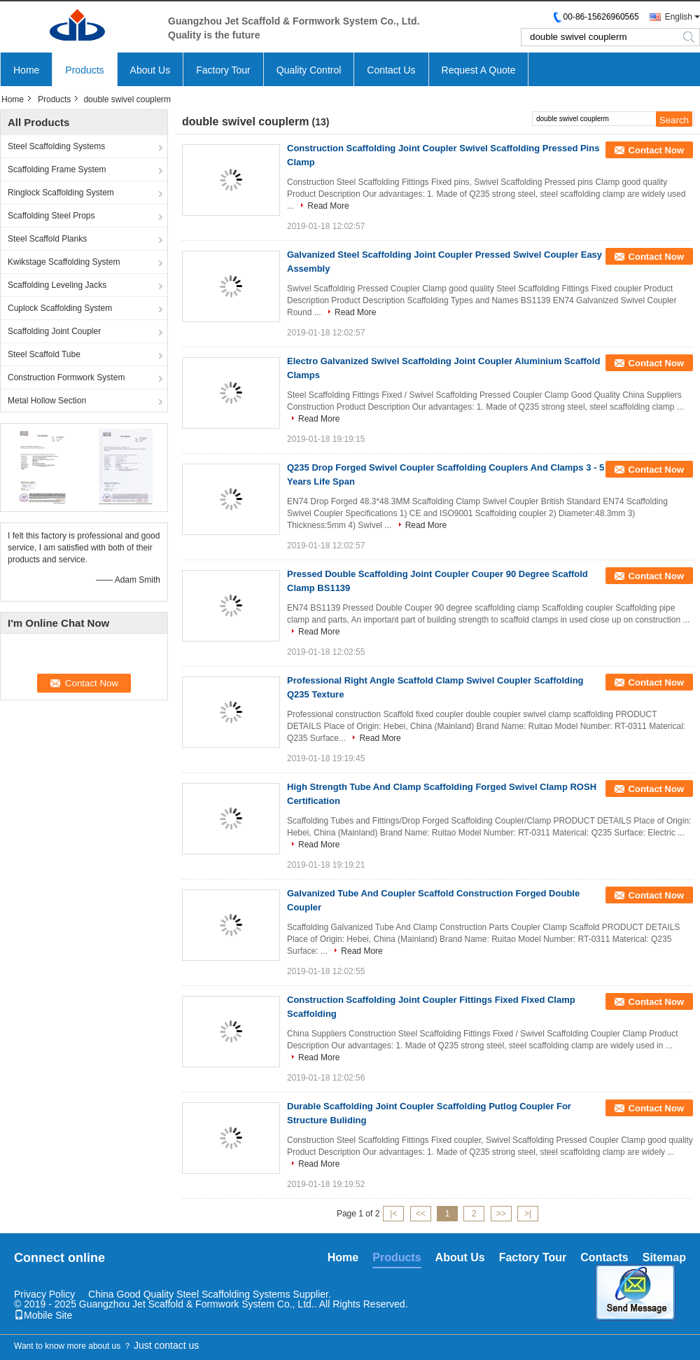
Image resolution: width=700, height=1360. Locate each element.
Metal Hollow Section (47, 400)
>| (527, 1214)
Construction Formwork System (66, 377)
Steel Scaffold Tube (44, 354)
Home (26, 70)
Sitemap (664, 1257)
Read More (328, 206)
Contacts (604, 1257)
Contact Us (391, 70)
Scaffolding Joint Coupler (54, 331)
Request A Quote (479, 70)
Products (84, 70)
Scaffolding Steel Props (51, 216)
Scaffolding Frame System (57, 169)
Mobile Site (43, 1315)
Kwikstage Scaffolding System (64, 262)
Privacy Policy (44, 1294)
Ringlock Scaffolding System (61, 192)
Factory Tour (223, 70)
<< (421, 1214)
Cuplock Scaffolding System (60, 308)
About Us (150, 70)
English (678, 17)
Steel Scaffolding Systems (56, 146)
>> (501, 1214)
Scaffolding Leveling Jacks (57, 285)
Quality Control (309, 70)
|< (393, 1214)
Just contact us (166, 1345)
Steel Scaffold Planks (47, 239)
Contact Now (656, 150)
